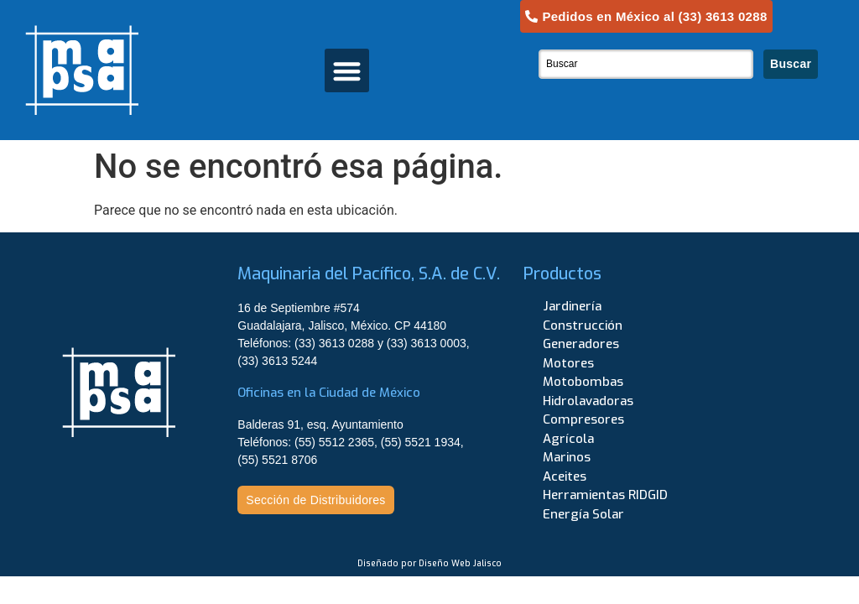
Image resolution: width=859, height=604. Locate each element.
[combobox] (646, 64)
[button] (347, 71)
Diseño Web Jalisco (460, 563)
